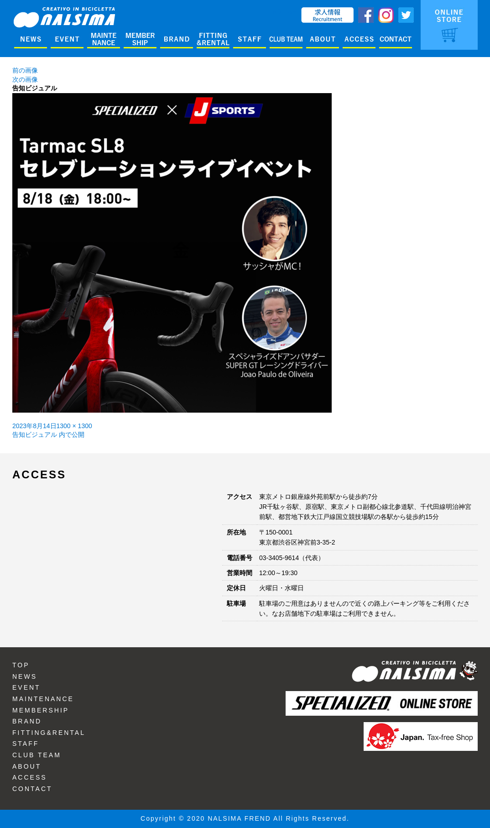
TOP (21, 665)
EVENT (26, 687)
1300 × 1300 (74, 426)
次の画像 (25, 79)
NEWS (24, 676)
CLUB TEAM (36, 755)
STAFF (25, 743)
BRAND (27, 721)
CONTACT (32, 788)
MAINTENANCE (43, 698)
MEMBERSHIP (40, 710)
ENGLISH (283, 11)
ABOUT (26, 766)
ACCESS (29, 777)
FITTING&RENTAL (48, 732)
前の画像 (25, 70)
